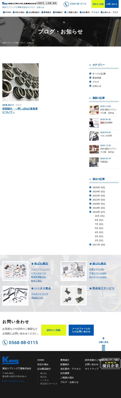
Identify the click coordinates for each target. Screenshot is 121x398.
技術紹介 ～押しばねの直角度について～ (20, 110)
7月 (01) (99, 224)
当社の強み (43, 364)
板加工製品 (36, 281)
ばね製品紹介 (44, 369)
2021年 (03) (99, 200)
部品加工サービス (103, 288)
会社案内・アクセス (70, 369)
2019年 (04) (99, 208)
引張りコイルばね (97, 273)
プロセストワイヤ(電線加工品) (39, 296)
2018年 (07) (99, 212)
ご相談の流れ (67, 377)
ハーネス (44, 380)
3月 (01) (99, 236)
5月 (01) (99, 228)
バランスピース (38, 273)
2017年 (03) (99, 245)
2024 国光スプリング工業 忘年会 (108, 150)
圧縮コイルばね (96, 269)
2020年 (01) (99, 204)
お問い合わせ (111, 4)
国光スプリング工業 (10, 43)
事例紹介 (64, 360)
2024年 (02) (99, 191)
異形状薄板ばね (38, 277)
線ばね (43, 377)
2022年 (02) (99, 196)
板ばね (43, 373)
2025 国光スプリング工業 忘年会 (108, 111)
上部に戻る (103, 342)
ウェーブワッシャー (40, 269)
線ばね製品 (99, 263)
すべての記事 (99, 73)
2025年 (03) (99, 187)
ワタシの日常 (106, 135)
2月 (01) (99, 240)
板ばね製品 (41, 263)
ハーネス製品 (42, 288)
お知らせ (96, 86)
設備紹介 (64, 364)
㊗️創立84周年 (106, 122)
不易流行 (104, 162)
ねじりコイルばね (97, 277)
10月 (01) (100, 216)
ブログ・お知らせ (69, 382)
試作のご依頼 (98, 4)
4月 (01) (99, 232)
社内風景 (64, 373)
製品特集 (96, 78)
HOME (40, 360)
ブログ (95, 82)
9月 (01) (99, 220)
